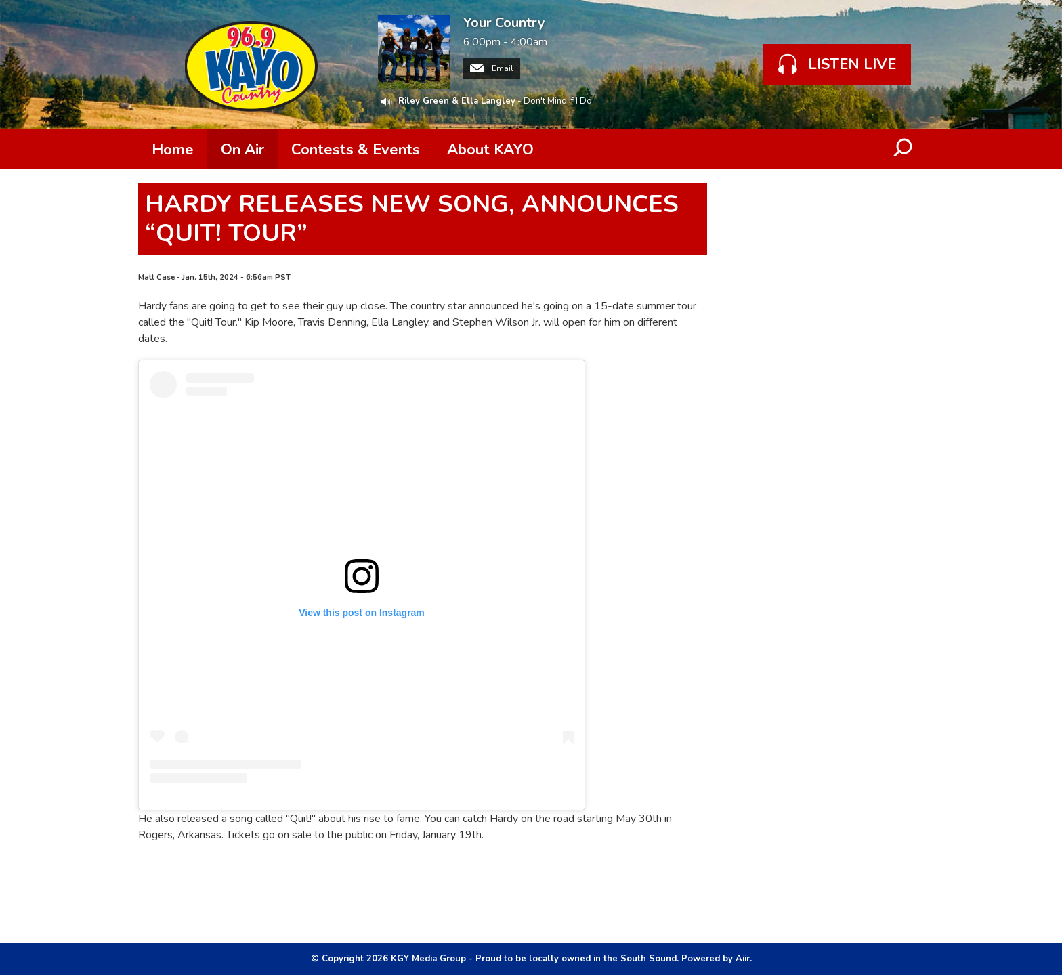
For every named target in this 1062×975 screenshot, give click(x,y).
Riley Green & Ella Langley (456, 101)
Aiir (743, 959)
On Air (242, 149)
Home (173, 149)
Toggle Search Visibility (903, 149)
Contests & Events (355, 149)
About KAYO (490, 149)
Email (491, 68)
